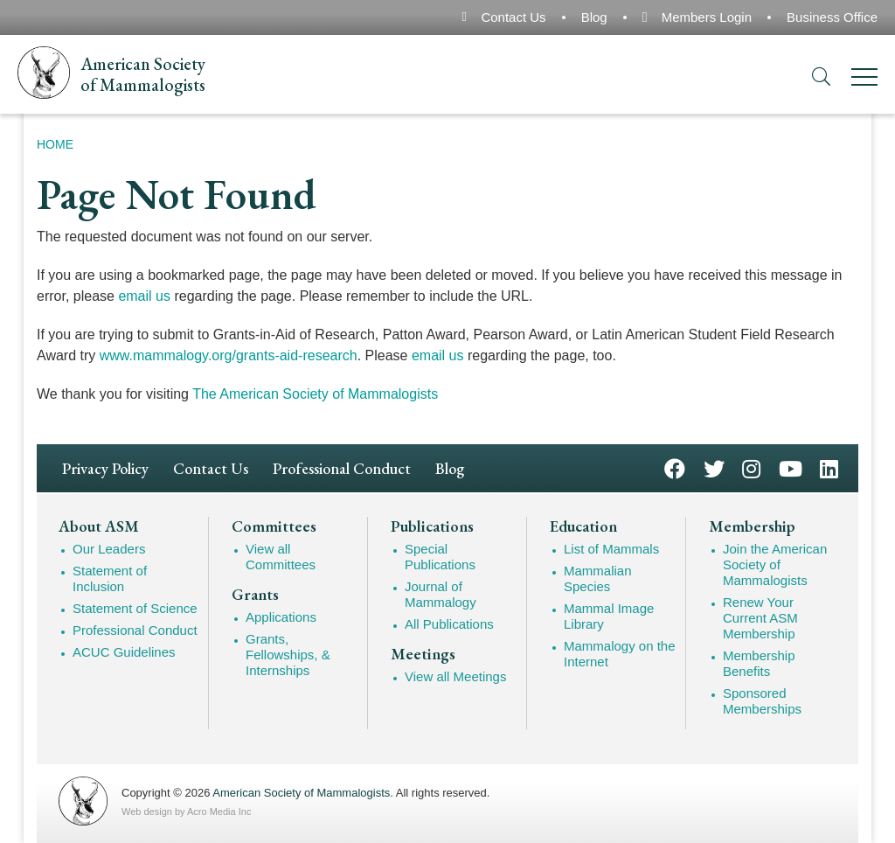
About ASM (99, 526)
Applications (281, 617)
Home (55, 144)
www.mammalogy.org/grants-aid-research (228, 355)
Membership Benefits (759, 663)
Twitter (714, 467)
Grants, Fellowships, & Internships (288, 654)
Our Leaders (109, 548)
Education (583, 526)
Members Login (707, 17)
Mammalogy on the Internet (620, 653)
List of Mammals (611, 548)
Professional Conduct (342, 468)
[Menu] (864, 80)
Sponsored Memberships (762, 701)
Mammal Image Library (609, 616)
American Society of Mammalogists (301, 792)
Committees (274, 526)
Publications (432, 526)
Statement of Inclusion (110, 578)
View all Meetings (455, 676)
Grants (255, 594)
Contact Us (513, 17)
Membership (752, 526)
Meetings (423, 654)
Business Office (832, 17)
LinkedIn (829, 467)
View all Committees (281, 556)
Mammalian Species (598, 578)
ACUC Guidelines (124, 651)
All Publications (449, 624)
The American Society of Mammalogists (315, 394)
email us (144, 296)
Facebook (674, 467)
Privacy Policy (105, 468)
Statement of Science (135, 608)
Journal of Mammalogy (440, 594)
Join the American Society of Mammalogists (775, 564)
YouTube (790, 467)
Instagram (751, 467)
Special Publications (440, 556)
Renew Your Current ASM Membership (760, 618)
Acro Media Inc (219, 811)
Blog (594, 17)
